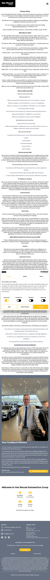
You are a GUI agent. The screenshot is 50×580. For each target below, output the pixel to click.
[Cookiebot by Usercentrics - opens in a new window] (41, 272)
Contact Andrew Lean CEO (38, 471)
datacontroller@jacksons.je (19, 26)
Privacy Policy (37, 553)
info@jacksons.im (9, 533)
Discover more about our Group (25, 510)
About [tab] (41, 276)
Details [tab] (25, 276)
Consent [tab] (8, 276)
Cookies (13, 553)
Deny (9, 306)
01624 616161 (8, 530)
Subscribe (25, 549)
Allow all (40, 306)
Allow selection (25, 306)
